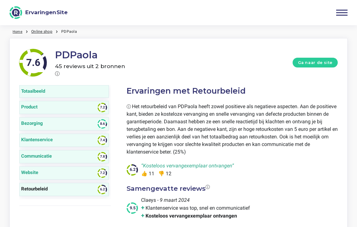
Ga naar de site (315, 62)
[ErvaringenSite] (38, 12)
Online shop (42, 31)
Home (18, 31)
